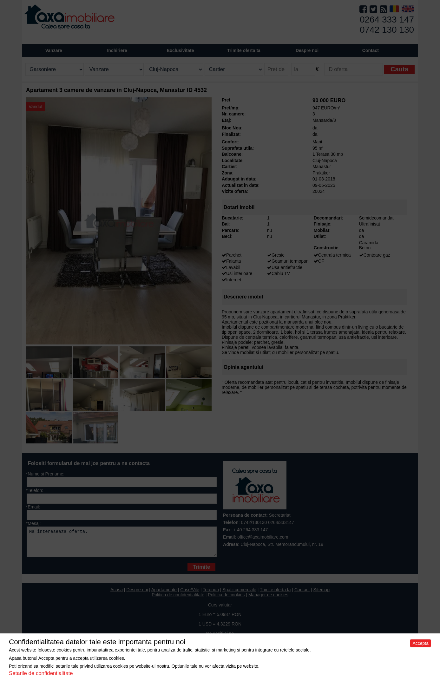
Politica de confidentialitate (178, 599)
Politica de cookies (226, 599)
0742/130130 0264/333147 (267, 522)
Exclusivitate (180, 50)
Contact (370, 50)
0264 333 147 (387, 19)
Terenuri (211, 594)
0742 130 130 (387, 30)
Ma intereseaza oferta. (122, 544)
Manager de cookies (268, 599)
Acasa (116, 594)
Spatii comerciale (239, 594)
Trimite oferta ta (243, 50)
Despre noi (137, 594)
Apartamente (164, 594)
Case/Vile (189, 594)
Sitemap (321, 594)
